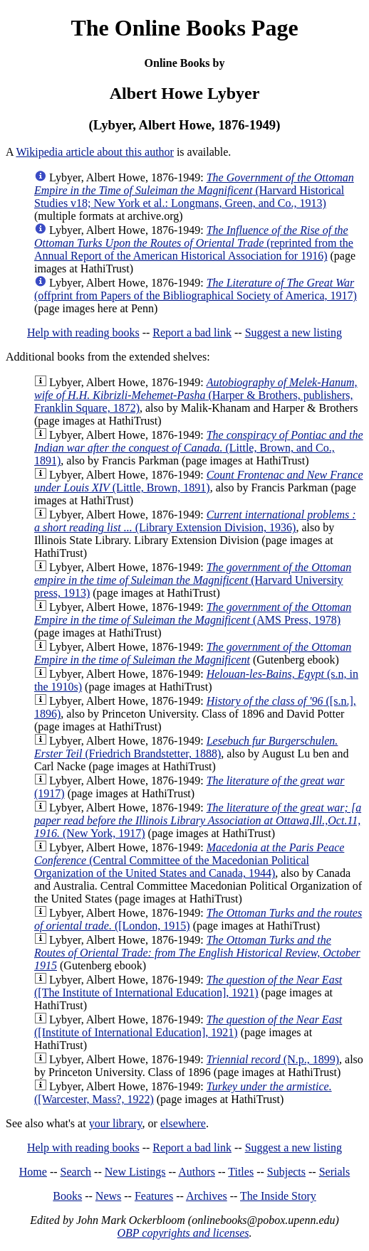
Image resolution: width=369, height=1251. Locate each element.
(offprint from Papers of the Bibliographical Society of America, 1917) (195, 289)
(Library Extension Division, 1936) (195, 521)
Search (76, 1172)
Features (154, 1196)
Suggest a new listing (293, 332)
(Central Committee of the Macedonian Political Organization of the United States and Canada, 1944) (189, 860)
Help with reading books (83, 332)
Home (33, 1172)
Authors (196, 1172)
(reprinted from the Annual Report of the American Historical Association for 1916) (193, 243)
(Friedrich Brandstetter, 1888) (186, 747)
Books (67, 1196)
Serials (334, 1172)
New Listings (135, 1172)
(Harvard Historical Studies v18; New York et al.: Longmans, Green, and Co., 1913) (194, 190)
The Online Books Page (184, 28)
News (108, 1196)
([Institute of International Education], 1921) (188, 1025)
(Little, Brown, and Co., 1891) (198, 448)
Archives (206, 1196)
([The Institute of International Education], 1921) (188, 986)
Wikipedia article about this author (95, 152)
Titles (241, 1172)
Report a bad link (192, 332)
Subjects (286, 1172)
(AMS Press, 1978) (192, 613)
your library (115, 1123)
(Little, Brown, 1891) (198, 481)
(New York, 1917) (197, 820)
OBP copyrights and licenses (183, 1233)
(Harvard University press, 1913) (192, 580)
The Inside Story (278, 1196)
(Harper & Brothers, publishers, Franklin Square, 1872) (196, 395)
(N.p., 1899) (273, 1059)
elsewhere (183, 1123)
